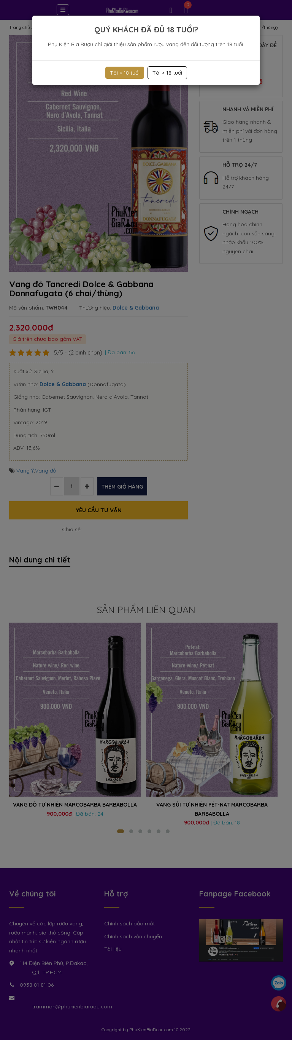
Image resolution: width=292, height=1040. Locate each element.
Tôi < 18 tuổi (167, 72)
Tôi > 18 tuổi (125, 72)
